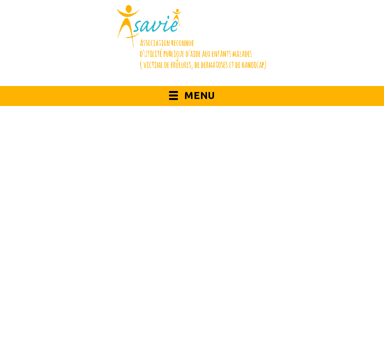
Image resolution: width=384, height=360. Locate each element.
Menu (199, 95)
